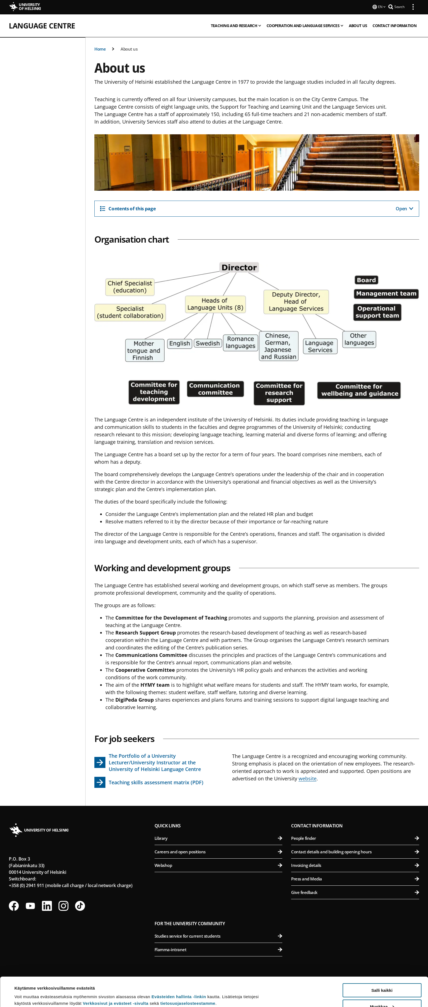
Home (100, 48)
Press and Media (355, 878)
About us (129, 48)
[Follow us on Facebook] (14, 905)
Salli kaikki (382, 961)
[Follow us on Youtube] (30, 905)
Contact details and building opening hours (355, 851)
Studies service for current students (219, 935)
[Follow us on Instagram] (63, 905)
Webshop (219, 864)
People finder (355, 837)
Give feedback (355, 892)
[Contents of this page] (257, 208)
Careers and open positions (219, 851)
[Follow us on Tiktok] (80, 905)
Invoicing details (355, 864)
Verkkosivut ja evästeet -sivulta (115, 974)
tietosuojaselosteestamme (188, 974)
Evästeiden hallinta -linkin (178, 967)
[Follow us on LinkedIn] (47, 905)
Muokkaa (382, 977)
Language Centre (42, 25)
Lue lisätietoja (28, 989)
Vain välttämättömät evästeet (381, 993)
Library (219, 837)
